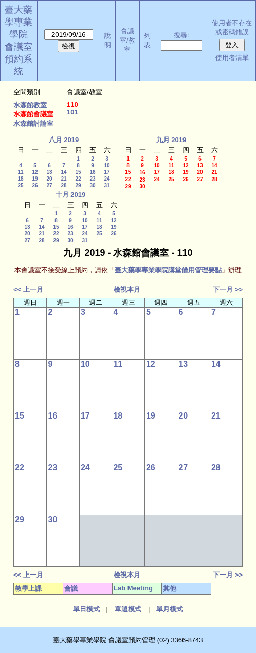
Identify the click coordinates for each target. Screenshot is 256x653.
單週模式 (128, 609)
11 (20, 172)
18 (20, 179)
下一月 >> (228, 289)
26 (35, 185)
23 (92, 179)
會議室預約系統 (18, 59)
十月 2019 (71, 195)
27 (49, 185)
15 (78, 172)
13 (49, 172)
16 (92, 172)
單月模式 (169, 609)
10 (106, 165)
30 (92, 185)
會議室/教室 (127, 40)
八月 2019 (64, 140)
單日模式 (86, 609)
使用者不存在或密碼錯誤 (232, 27)
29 (78, 185)
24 (106, 179)
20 (49, 179)
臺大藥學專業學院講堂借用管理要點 (168, 270)
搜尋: (181, 35)
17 (106, 172)
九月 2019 (171, 140)
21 (63, 179)
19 (35, 179)
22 (78, 179)
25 (20, 185)
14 (63, 172)
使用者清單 (232, 58)
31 (106, 185)
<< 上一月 (28, 289)
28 (63, 185)
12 (35, 172)
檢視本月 (127, 289)
